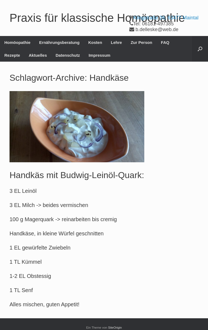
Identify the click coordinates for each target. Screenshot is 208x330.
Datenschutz (68, 55)
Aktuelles (38, 55)
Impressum (99, 55)
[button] (200, 49)
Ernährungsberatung (59, 42)
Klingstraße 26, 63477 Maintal (165, 17)
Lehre (116, 42)
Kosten (95, 42)
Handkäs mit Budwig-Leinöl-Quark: (77, 175)
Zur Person (141, 42)
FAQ (165, 42)
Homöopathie (17, 42)
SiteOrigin (115, 327)
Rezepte (12, 55)
